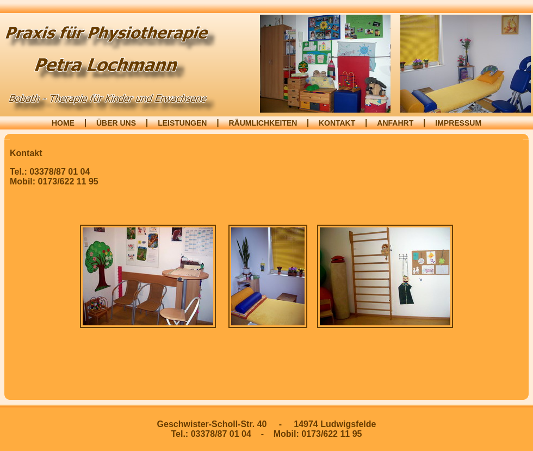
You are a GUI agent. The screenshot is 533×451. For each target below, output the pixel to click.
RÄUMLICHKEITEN (263, 123)
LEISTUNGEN (182, 123)
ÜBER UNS (116, 123)
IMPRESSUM (458, 123)
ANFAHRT (395, 123)
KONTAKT (337, 123)
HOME (63, 123)
